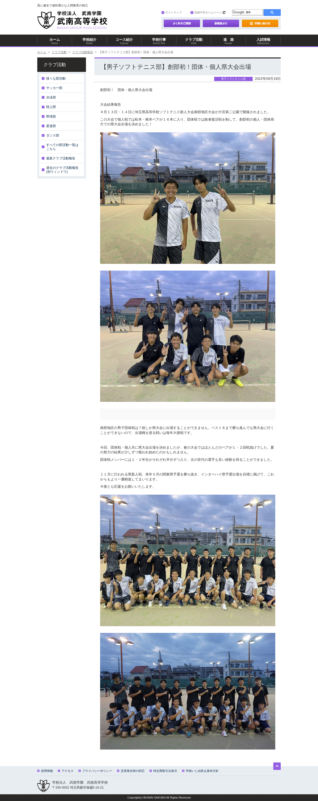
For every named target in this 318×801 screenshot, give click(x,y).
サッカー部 (54, 88)
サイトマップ (171, 12)
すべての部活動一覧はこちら (62, 147)
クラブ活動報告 (82, 52)
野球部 (51, 116)
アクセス (66, 771)
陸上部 (51, 107)
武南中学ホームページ (206, 12)
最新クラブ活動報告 (60, 158)
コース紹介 (124, 41)
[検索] (247, 12)
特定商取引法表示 (163, 771)
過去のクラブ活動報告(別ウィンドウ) (62, 170)
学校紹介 (89, 41)
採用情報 (45, 771)
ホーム (54, 41)
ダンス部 (52, 135)
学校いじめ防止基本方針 (200, 771)
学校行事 (159, 41)
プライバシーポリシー (95, 771)
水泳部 (51, 97)
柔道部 (51, 126)
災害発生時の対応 (131, 771)
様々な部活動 (56, 78)
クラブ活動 (193, 41)
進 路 (228, 41)
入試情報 (263, 41)
